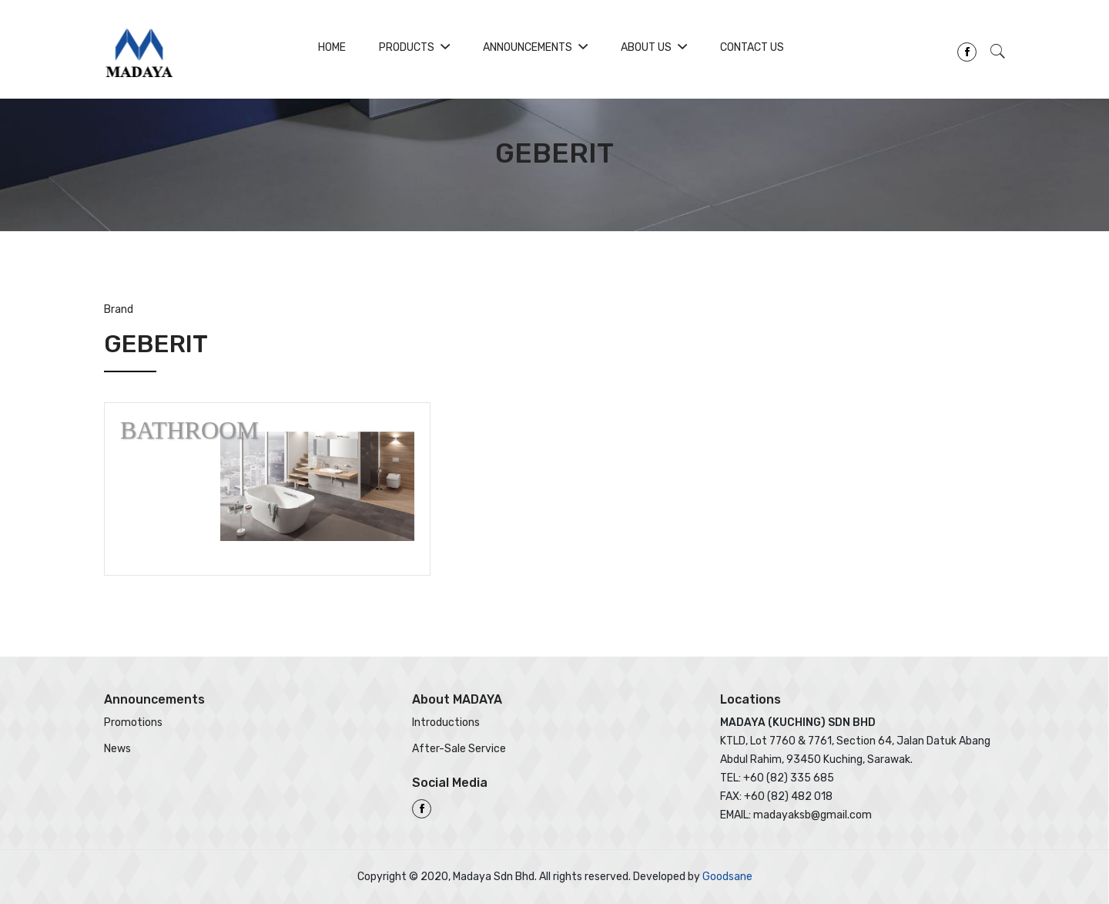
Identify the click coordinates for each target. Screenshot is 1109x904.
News (117, 748)
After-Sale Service (459, 748)
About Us (654, 47)
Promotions (133, 722)
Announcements (535, 47)
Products (414, 47)
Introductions (446, 722)
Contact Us (752, 47)
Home (332, 47)
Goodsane (727, 876)
